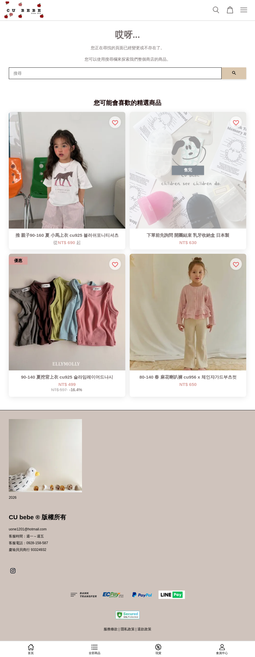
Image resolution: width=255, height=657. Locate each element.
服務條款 (111, 629)
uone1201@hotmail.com (28, 529)
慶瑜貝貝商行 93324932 (27, 550)
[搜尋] (115, 73)
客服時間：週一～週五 (26, 536)
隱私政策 (128, 629)
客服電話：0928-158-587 (28, 543)
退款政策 (144, 629)
